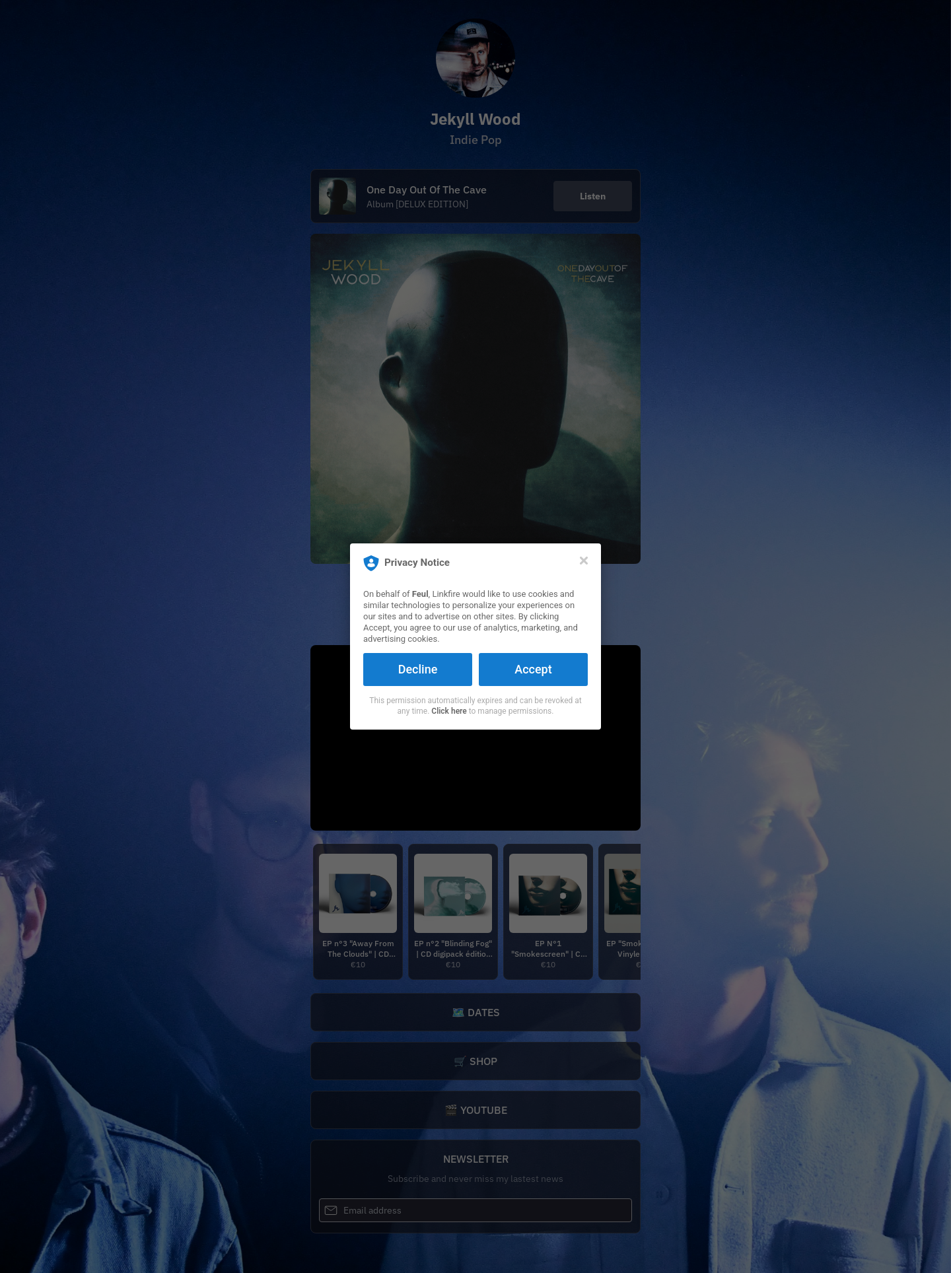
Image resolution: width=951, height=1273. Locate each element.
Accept (532, 669)
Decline (418, 669)
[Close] (583, 560)
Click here (448, 711)
